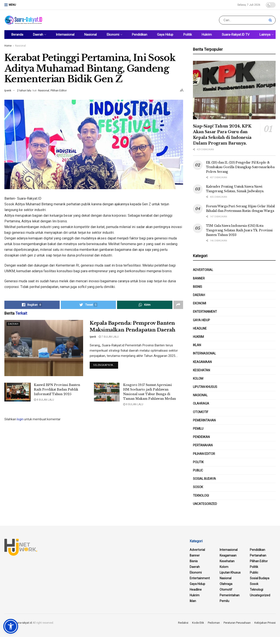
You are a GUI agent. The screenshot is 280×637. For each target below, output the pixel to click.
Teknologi (201, 495)
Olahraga (201, 403)
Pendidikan (139, 35)
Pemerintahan (204, 420)
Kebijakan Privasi (265, 622)
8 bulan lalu (44, 399)
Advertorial (203, 270)
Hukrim (207, 35)
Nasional (90, 35)
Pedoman (214, 622)
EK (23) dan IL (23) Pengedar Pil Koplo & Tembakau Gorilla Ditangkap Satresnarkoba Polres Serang (240, 167)
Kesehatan (201, 370)
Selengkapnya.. (104, 365)
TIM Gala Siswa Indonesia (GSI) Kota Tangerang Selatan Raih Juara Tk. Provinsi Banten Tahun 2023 (239, 230)
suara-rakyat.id (23, 622)
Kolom (198, 378)
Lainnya (264, 35)
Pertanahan (203, 445)
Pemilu (198, 428)
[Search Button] (271, 20)
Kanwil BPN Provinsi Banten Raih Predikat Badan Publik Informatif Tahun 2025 (57, 389)
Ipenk (7, 90)
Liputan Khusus (205, 387)
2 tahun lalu (24, 90)
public (198, 470)
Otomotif (200, 412)
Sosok (198, 487)
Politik (187, 35)
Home (8, 45)
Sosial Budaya (204, 478)
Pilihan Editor (59, 90)
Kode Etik (198, 622)
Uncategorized (205, 504)
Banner (199, 278)
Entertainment (205, 311)
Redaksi (183, 622)
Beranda (17, 35)
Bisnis (197, 286)
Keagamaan (202, 362)
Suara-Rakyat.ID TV (236, 35)
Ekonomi (113, 35)
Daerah (38, 35)
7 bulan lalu (109, 336)
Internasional (65, 35)
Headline (200, 328)
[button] (10, 626)
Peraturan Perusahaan (237, 622)
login (20, 419)
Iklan (197, 345)
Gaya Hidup (165, 35)
